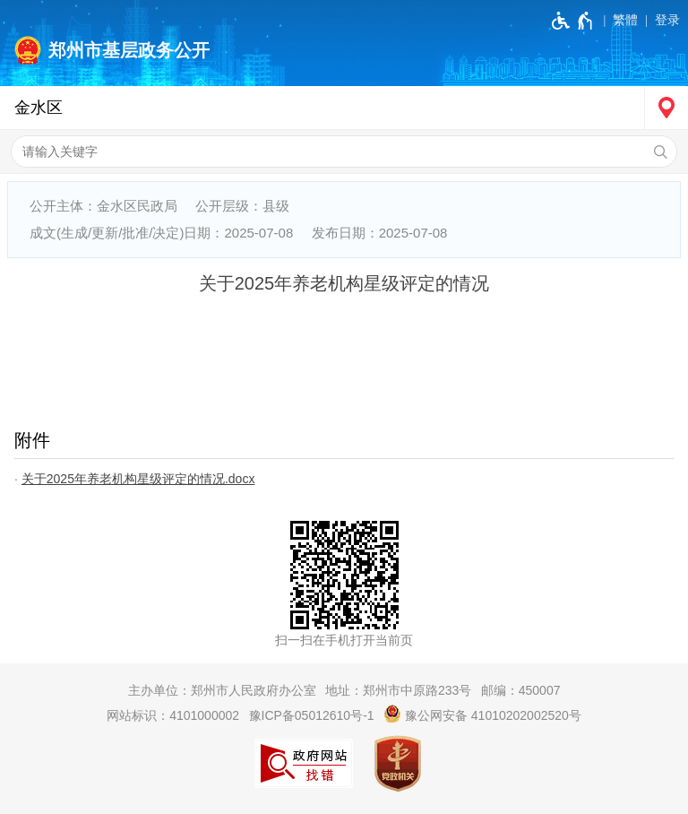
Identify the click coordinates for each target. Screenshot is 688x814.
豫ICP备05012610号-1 (311, 715)
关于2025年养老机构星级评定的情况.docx (138, 479)
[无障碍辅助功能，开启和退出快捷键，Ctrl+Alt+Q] (573, 20)
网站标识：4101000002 (173, 715)
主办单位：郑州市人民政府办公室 (222, 690)
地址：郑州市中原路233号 (398, 690)
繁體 (625, 20)
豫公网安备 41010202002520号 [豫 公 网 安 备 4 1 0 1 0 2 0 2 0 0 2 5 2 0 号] (482, 714)
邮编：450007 (521, 690)
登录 (667, 20)
